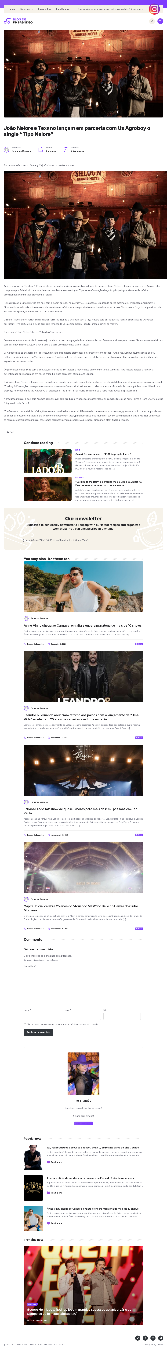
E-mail (67, 1010)
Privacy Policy (150, 1344)
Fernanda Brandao (21, 150)
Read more (56, 1162)
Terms (160, 1344)
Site (105, 1010)
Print (10, 432)
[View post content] (83, 73)
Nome (27, 1010)
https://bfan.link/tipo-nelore (47, 332)
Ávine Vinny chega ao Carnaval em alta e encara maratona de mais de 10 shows (83, 625)
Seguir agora (137, 9)
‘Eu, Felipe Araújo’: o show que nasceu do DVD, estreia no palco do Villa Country (93, 1147)
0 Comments (77, 150)
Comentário (30, 966)
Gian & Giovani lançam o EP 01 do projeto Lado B (103, 454)
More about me (83, 1123)
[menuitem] (12, 9)
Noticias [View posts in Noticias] (139, 644)
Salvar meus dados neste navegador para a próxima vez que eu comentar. (63, 1024)
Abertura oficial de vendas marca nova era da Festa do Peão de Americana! (90, 1178)
